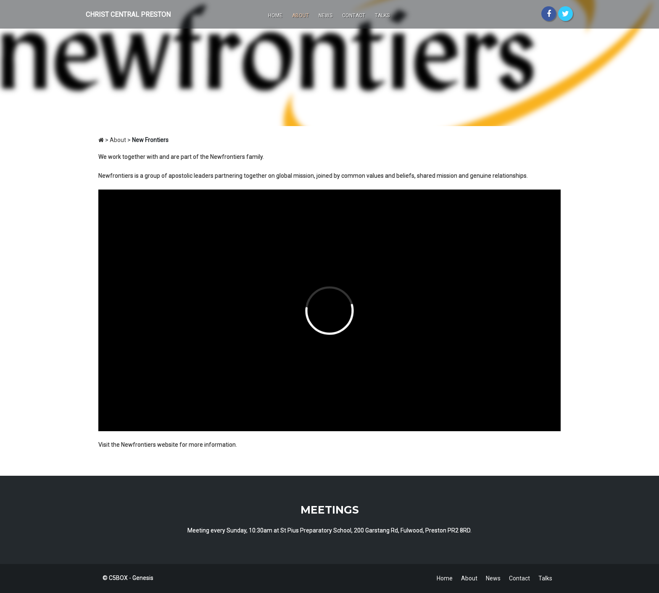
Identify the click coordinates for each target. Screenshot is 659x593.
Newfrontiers (138, 444)
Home (275, 15)
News (325, 15)
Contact (353, 15)
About (300, 15)
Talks (382, 15)
